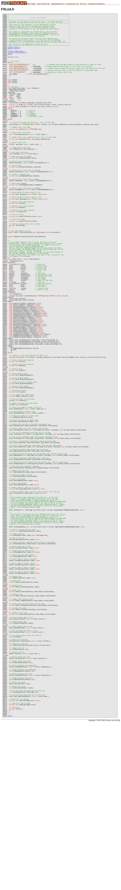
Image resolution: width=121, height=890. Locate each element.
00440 (5, 806)
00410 (5, 752)
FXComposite (20, 433)
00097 (5, 189)
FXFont (12, 326)
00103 (5, 200)
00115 (5, 222)
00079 (5, 156)
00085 (5, 167)
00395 (5, 725)
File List (83, 4)
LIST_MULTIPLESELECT (19, 84)
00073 (5, 145)
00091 (5, 178)
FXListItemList (14, 317)
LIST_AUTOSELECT (17, 85)
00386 (5, 708)
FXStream (27, 258)
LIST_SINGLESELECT (18, 80)
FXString (25, 149)
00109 (5, 211)
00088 (5, 173)
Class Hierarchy (43, 4)
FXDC (40, 125)
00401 (5, 735)
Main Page (31, 4)
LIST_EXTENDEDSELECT (19, 78)
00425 (5, 779)
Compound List (72, 4)
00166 (5, 314)
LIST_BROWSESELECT (18, 82)
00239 (5, 445)
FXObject (22, 365)
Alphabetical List (58, 4)
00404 (5, 741)
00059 (5, 120)
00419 (5, 768)
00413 (5, 757)
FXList (30, 125)
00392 (5, 719)
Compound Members (96, 4)
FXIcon (37, 149)
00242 (5, 451)
